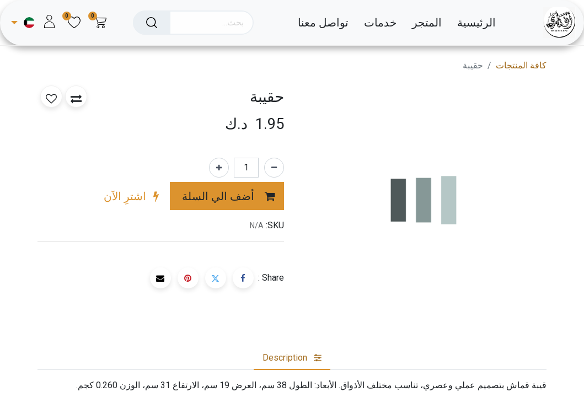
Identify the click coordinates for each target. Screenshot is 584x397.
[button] (227, 196)
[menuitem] (469, 22)
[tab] (292, 358)
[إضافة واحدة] (219, 168)
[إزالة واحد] (274, 168)
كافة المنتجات (521, 65)
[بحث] (151, 23)
